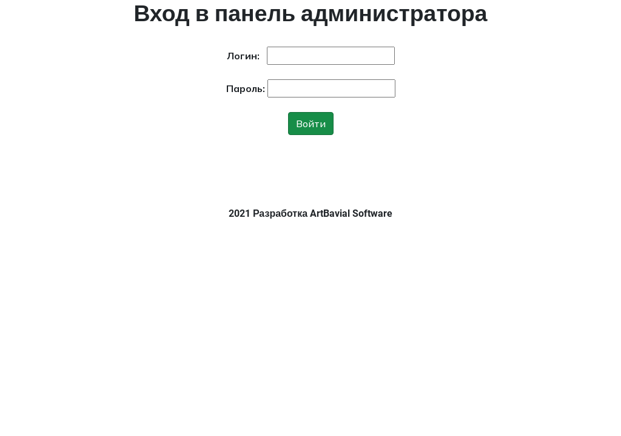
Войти (311, 123)
